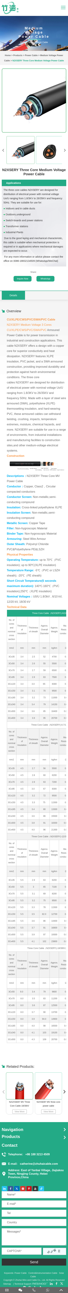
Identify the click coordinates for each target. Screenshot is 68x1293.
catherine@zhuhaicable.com (39, 1163)
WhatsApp (45, 279)
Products (17, 55)
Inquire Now (22, 279)
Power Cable (31, 55)
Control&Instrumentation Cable (42, 1273)
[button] (64, 1092)
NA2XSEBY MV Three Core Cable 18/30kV (19, 1104)
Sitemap (7, 1284)
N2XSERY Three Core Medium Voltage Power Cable (38, 60)
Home (8, 55)
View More (19, 1111)
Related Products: (21, 1066)
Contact (9, 1145)
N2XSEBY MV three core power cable (48, 1104)
